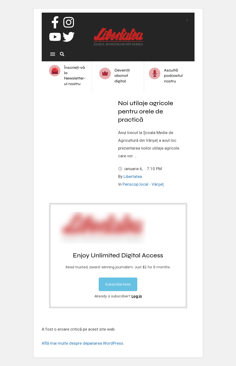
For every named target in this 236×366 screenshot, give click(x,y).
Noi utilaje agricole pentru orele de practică (145, 111)
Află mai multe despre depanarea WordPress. (83, 343)
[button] (118, 284)
